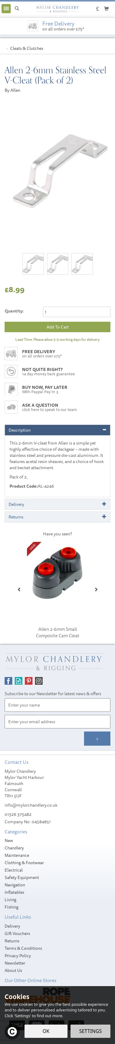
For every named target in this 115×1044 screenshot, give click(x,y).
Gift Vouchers (17, 933)
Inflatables (14, 892)
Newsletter (15, 963)
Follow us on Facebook (8, 681)
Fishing (11, 907)
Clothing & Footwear (24, 863)
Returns (12, 941)
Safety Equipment (22, 877)
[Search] (16, 8)
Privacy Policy (18, 956)
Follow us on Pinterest (29, 681)
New (9, 840)
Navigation (15, 885)
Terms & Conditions (23, 948)
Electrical (14, 870)
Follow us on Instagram (39, 681)
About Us (13, 970)
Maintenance (17, 855)
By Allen (12, 90)
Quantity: (14, 311)
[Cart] (106, 8)
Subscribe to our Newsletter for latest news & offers (53, 694)
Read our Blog (18, 681)
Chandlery (14, 848)
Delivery (12, 926)
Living (10, 900)
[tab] (57, 430)
